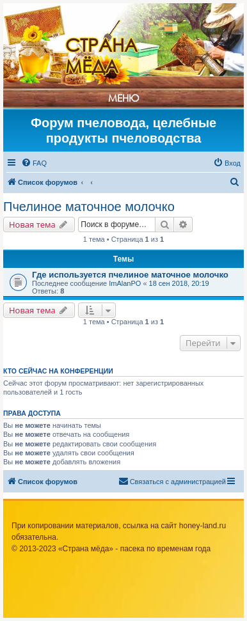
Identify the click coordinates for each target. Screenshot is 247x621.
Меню (123, 97)
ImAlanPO (125, 283)
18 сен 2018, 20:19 (179, 283)
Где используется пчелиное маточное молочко (130, 274)
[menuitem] (34, 163)
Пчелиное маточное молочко (89, 207)
